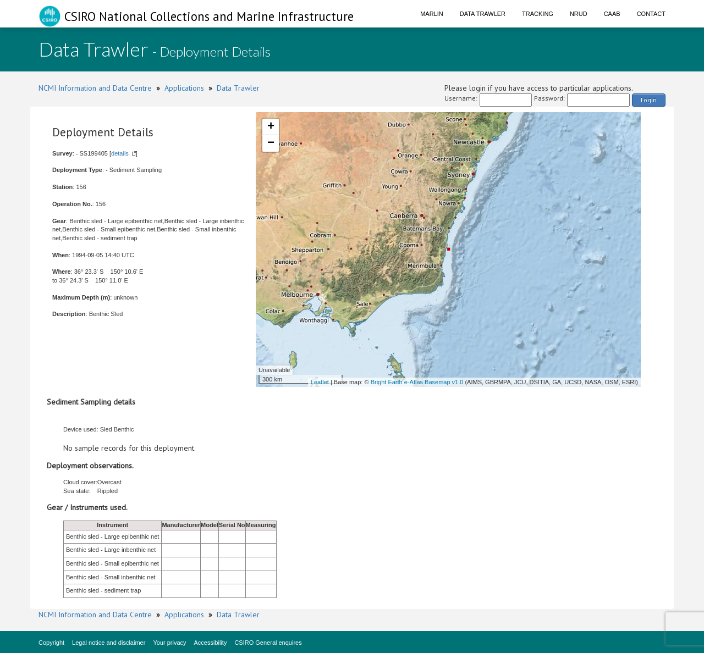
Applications (184, 88)
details (120, 153)
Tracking (537, 13)
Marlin (431, 13)
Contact (651, 13)
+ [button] (270, 127)
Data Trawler (482, 13)
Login (649, 100)
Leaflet (320, 382)
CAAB (612, 13)
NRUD (578, 13)
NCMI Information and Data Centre (95, 88)
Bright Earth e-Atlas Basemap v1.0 (417, 382)
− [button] (270, 143)
